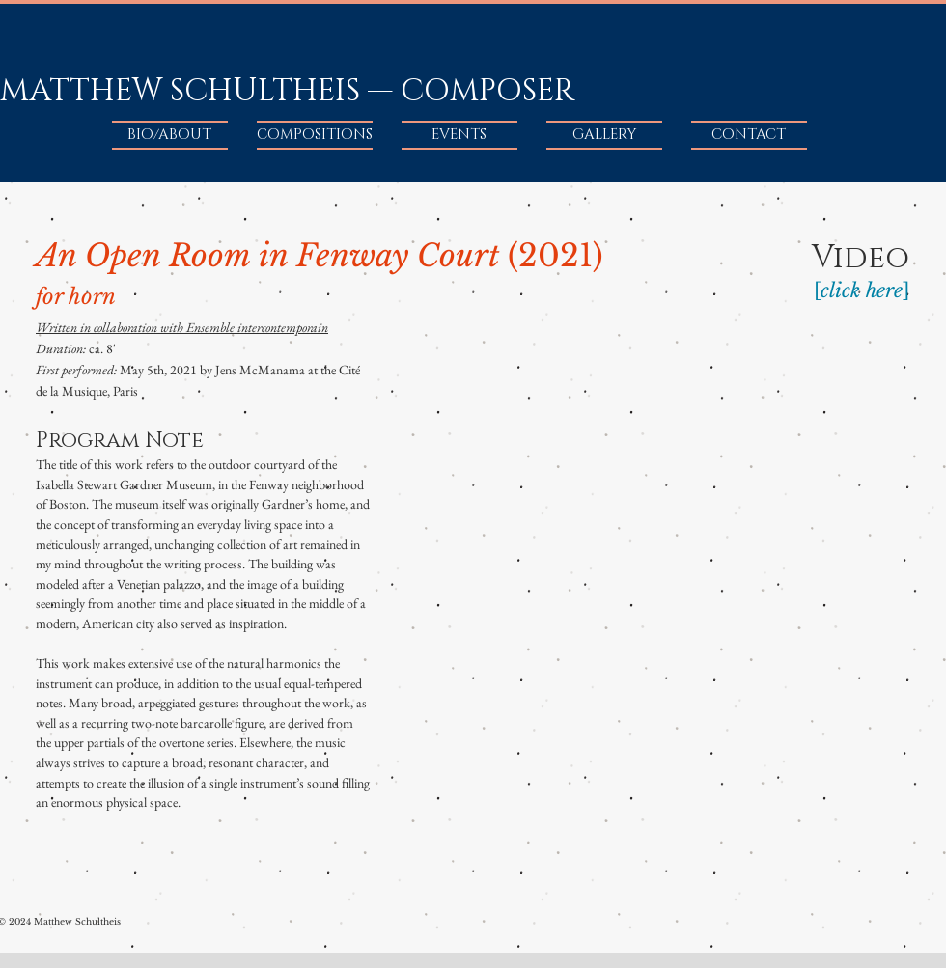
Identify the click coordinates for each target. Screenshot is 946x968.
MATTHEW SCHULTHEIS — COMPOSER (287, 91)
